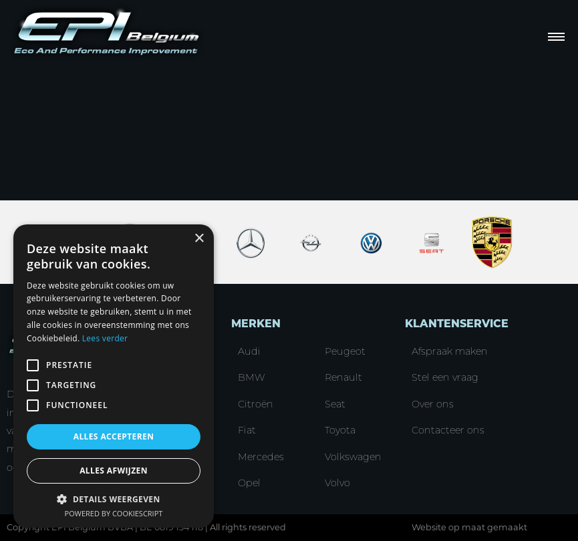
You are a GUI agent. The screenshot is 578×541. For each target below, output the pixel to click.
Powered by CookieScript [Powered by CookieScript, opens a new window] (114, 513)
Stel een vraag (445, 377)
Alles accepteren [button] (114, 436)
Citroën (255, 404)
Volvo (337, 483)
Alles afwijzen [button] (114, 470)
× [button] (199, 239)
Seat (335, 404)
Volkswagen (353, 457)
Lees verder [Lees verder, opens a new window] (105, 338)
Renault (343, 377)
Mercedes (261, 457)
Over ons (433, 404)
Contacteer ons (448, 430)
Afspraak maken (450, 351)
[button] (113, 498)
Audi (249, 351)
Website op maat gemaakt (469, 527)
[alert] (113, 376)
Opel (249, 483)
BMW (251, 377)
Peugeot (345, 351)
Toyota (340, 430)
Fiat (247, 430)
